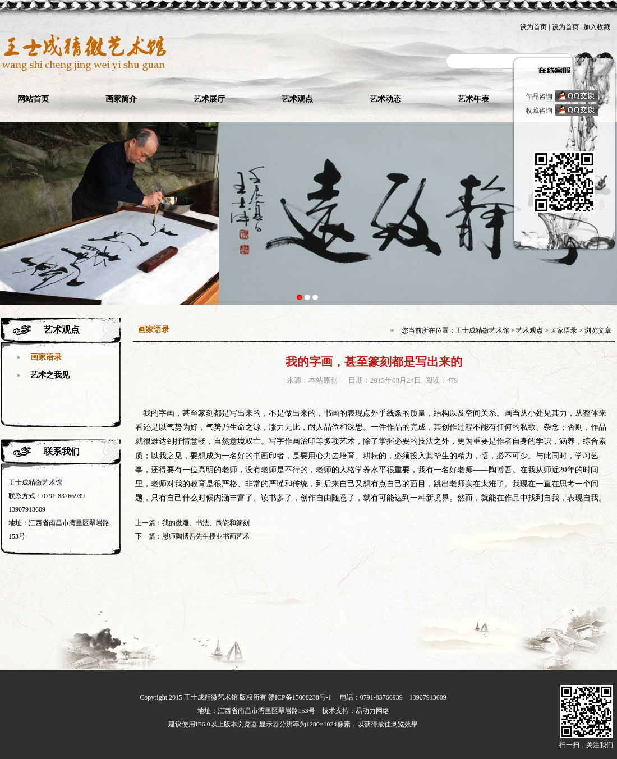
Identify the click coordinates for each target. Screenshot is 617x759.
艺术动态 (385, 99)
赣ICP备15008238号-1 (299, 697)
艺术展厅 (209, 99)
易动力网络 (372, 711)
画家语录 (46, 357)
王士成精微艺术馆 (482, 330)
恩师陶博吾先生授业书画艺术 (206, 536)
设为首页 (533, 27)
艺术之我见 (50, 375)
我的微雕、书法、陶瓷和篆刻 (206, 523)
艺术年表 (473, 99)
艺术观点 (297, 99)
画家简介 (121, 99)
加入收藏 (596, 27)
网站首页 (33, 99)
